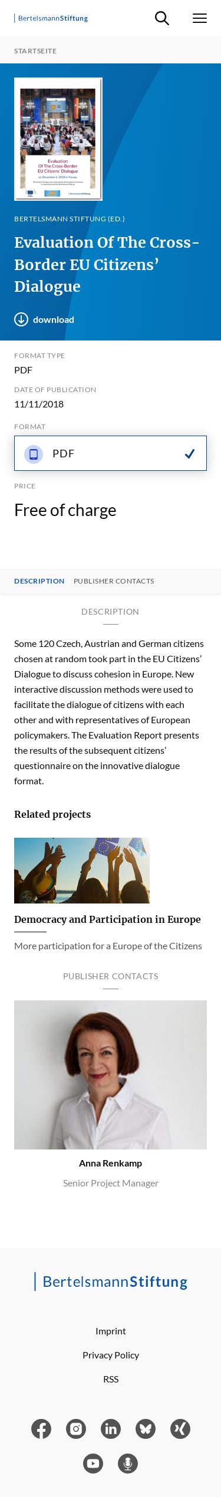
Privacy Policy (111, 1354)
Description (39, 581)
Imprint (110, 1330)
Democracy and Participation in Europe (107, 919)
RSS (110, 1378)
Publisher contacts (114, 581)
